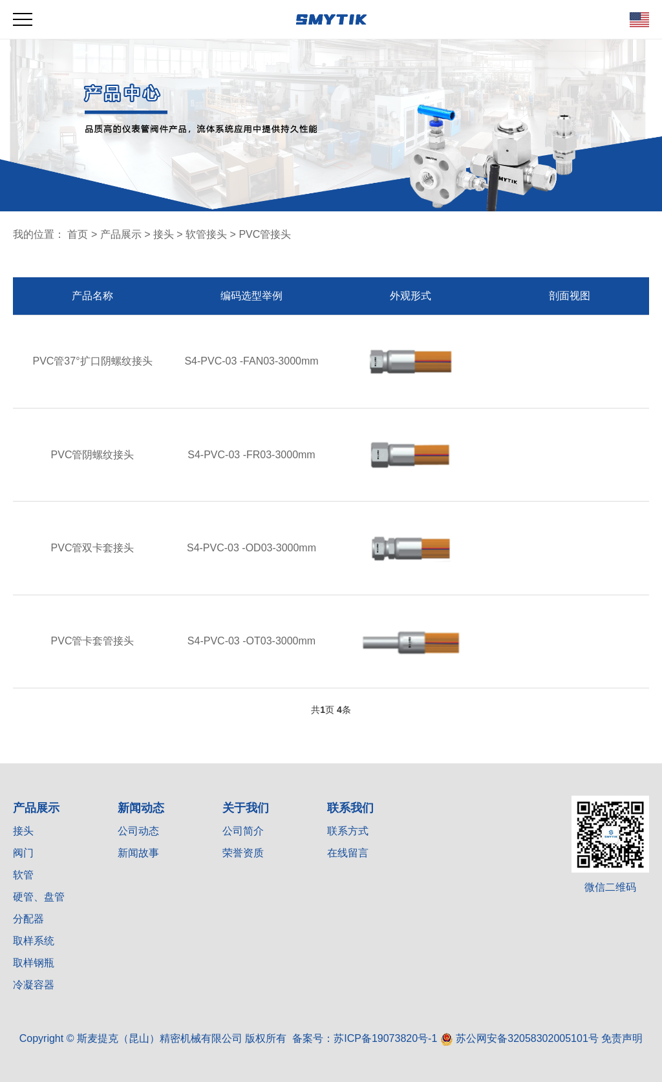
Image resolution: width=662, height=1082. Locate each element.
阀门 (23, 852)
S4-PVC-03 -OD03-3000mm (251, 547)
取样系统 (33, 940)
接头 (163, 234)
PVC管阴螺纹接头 (92, 454)
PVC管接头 (265, 234)
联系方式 (347, 830)
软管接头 (206, 234)
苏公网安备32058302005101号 (519, 1038)
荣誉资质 (243, 852)
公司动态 (138, 830)
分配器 (28, 918)
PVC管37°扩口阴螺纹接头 (92, 360)
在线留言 (347, 852)
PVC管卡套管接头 (92, 640)
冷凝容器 (33, 984)
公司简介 (243, 830)
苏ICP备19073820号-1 (385, 1038)
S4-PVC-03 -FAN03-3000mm (251, 360)
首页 (77, 234)
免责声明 (622, 1038)
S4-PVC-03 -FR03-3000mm (251, 454)
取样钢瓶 (33, 962)
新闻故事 (138, 852)
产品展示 (121, 234)
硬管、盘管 (39, 896)
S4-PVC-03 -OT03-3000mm (251, 640)
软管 (23, 874)
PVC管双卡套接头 (92, 547)
